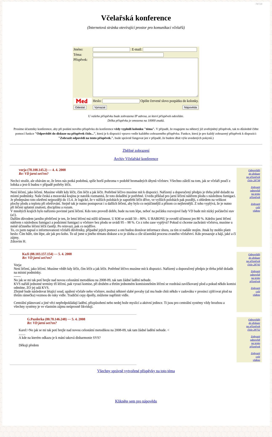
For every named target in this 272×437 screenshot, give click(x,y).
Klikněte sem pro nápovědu (136, 409)
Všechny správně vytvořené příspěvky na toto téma (136, 378)
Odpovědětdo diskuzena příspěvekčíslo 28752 (253, 332)
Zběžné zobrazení (136, 158)
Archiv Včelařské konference (136, 166)
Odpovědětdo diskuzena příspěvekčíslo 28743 (253, 267)
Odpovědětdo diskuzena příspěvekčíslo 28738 (253, 182)
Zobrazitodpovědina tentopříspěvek (255, 199)
